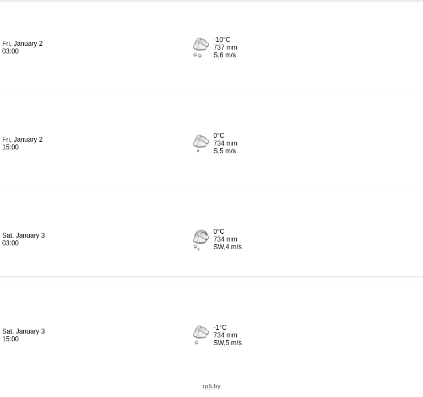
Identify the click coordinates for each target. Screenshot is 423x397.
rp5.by (211, 386)
